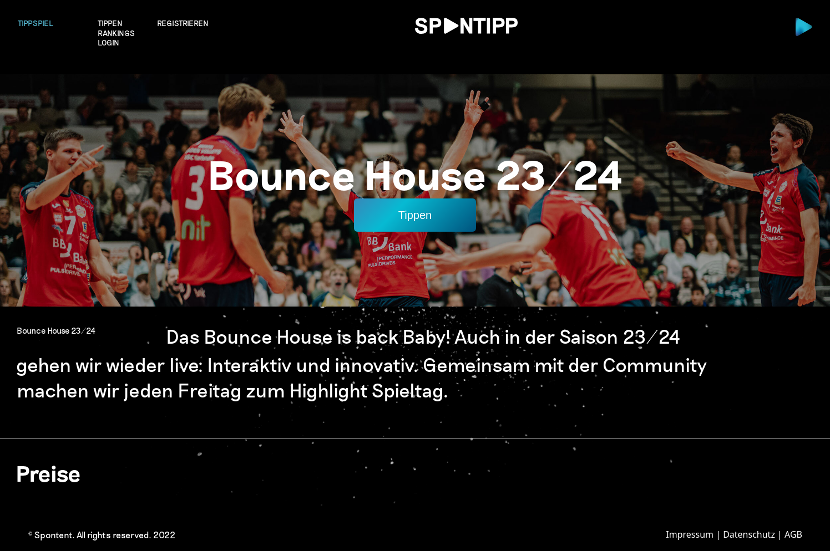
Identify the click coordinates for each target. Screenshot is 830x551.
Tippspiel (35, 23)
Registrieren (183, 23)
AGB (793, 534)
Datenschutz (749, 534)
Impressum (689, 534)
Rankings (116, 33)
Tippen (110, 23)
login (108, 43)
